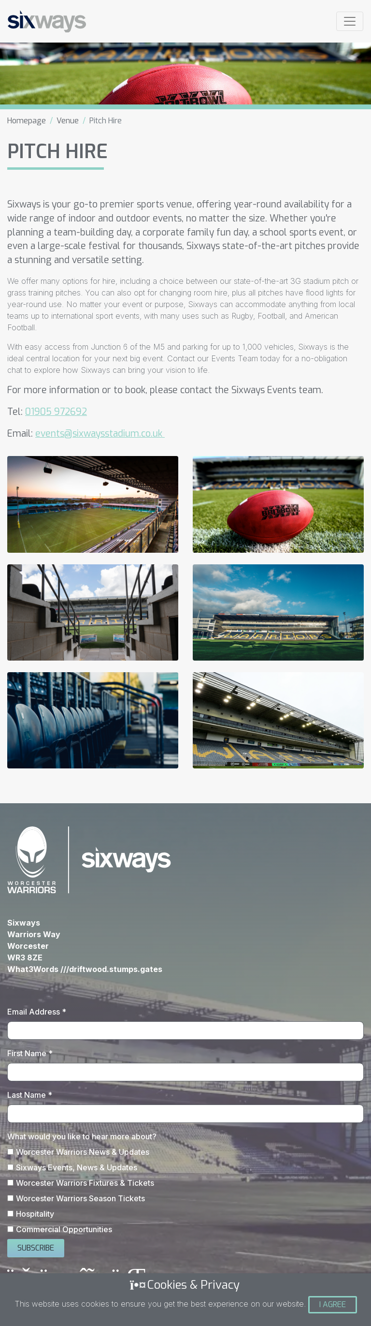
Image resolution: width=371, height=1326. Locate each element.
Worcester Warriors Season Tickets (80, 1198)
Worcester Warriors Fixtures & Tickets (85, 1183)
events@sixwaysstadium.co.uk (100, 433)
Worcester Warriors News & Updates (82, 1152)
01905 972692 (56, 412)
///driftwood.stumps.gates (111, 969)
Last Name (29, 1095)
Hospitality (35, 1214)
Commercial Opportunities (64, 1229)
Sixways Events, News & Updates (76, 1167)
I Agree (332, 1304)
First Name (30, 1053)
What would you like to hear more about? (82, 1136)
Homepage (26, 121)
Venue (68, 121)
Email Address (36, 1012)
